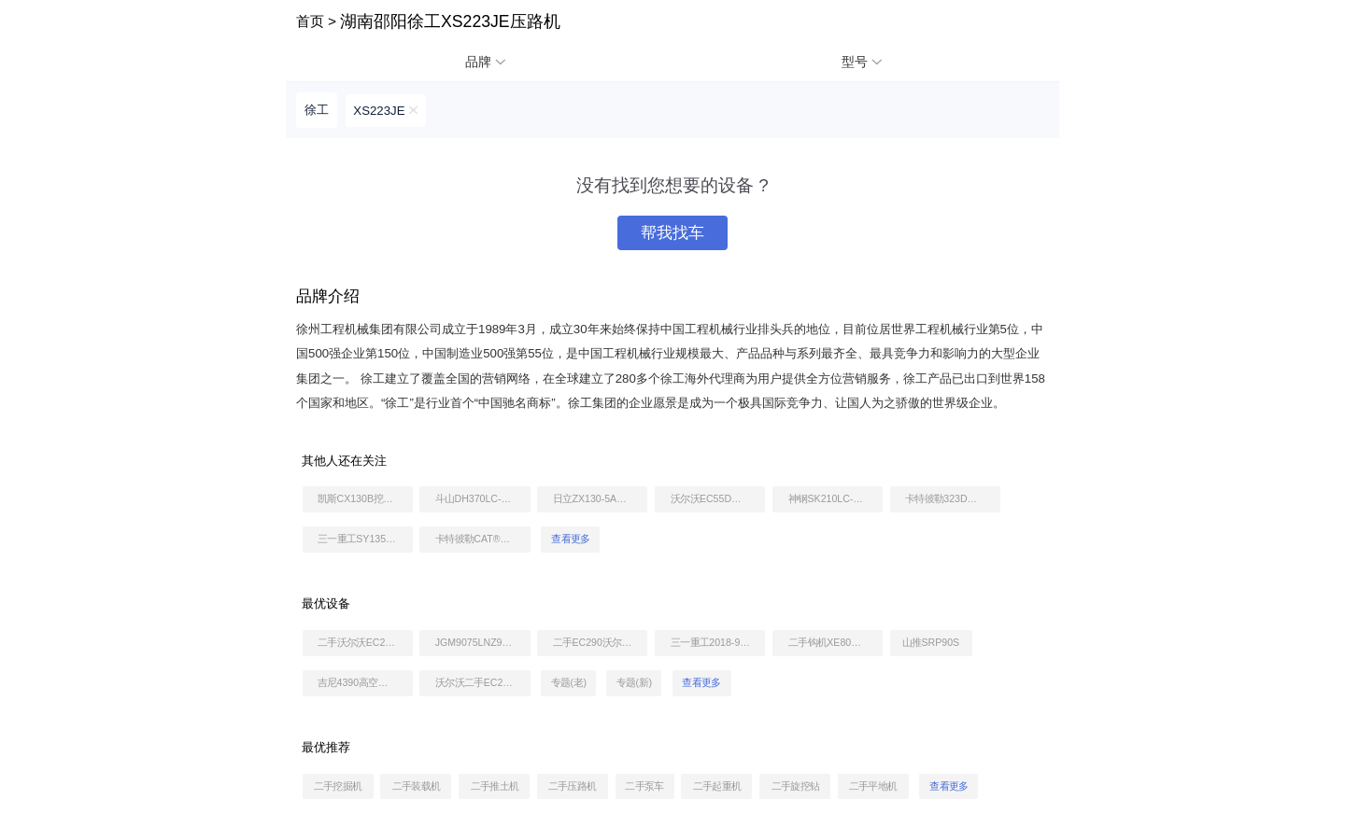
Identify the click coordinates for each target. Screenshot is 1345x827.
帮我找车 (672, 233)
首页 (310, 21)
